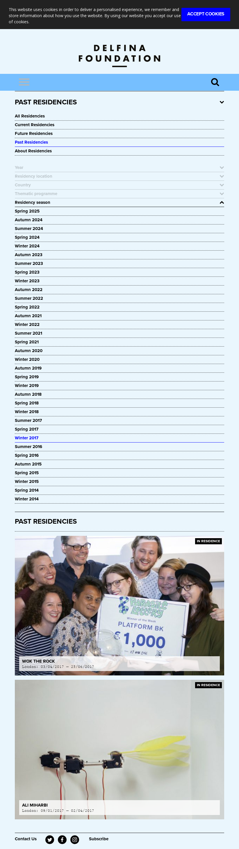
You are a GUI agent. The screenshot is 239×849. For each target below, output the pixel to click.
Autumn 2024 (28, 219)
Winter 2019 (27, 385)
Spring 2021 (27, 342)
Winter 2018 (27, 411)
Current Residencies (34, 124)
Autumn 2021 (28, 315)
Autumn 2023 (28, 254)
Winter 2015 (27, 481)
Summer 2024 (29, 228)
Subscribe (98, 838)
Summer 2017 (28, 420)
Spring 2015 (27, 472)
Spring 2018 (27, 403)
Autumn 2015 (28, 464)
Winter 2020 (27, 359)
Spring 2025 (27, 211)
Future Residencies (34, 133)
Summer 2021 (28, 333)
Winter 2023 (27, 280)
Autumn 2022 (28, 289)
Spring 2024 (27, 237)
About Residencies (33, 151)
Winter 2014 (27, 499)
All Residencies (30, 116)
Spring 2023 (27, 272)
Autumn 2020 (28, 350)
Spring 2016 (27, 455)
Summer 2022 (29, 298)
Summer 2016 (28, 446)
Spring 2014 (27, 490)
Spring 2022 (27, 307)
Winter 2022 (27, 324)
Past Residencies (31, 142)
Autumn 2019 (28, 368)
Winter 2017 (26, 437)
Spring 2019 (27, 376)
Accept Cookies (205, 14)
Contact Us (26, 838)
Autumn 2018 (28, 394)
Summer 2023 (29, 263)
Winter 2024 (27, 246)
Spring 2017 (26, 429)
